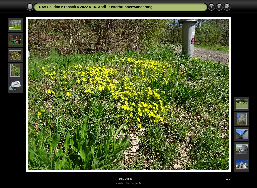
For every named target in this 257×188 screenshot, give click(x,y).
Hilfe (138, 183)
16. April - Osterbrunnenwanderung (122, 7)
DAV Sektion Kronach (57, 7)
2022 (84, 7)
